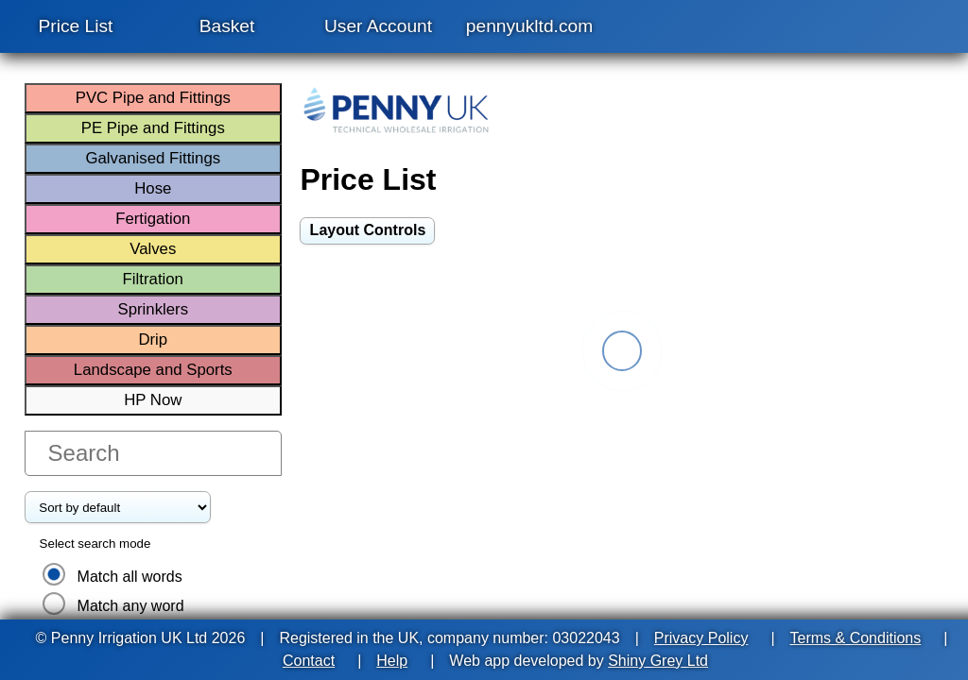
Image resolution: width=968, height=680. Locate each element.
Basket (227, 26)
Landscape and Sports (153, 370)
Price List (76, 26)
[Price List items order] (118, 507)
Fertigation (152, 219)
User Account (378, 26)
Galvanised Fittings (152, 158)
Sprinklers (152, 309)
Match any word (131, 606)
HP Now (153, 400)
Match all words (130, 577)
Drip (152, 339)
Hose (152, 188)
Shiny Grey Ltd (658, 661)
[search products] (153, 453)
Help (391, 661)
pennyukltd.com (529, 26)
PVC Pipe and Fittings (153, 98)
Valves (153, 249)
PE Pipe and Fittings (153, 128)
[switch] (367, 230)
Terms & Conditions (856, 638)
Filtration (153, 279)
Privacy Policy (701, 638)
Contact (309, 661)
